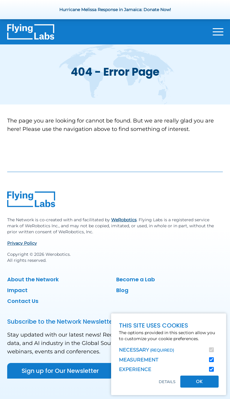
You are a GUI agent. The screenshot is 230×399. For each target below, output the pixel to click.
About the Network (33, 279)
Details (167, 381)
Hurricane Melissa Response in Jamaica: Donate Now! (115, 9)
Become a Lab (135, 279)
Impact (17, 290)
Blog (122, 290)
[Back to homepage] (30, 32)
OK (199, 381)
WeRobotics (124, 219)
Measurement (138, 360)
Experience (135, 369)
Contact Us (22, 301)
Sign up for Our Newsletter (60, 371)
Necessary (146, 350)
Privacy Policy (22, 243)
